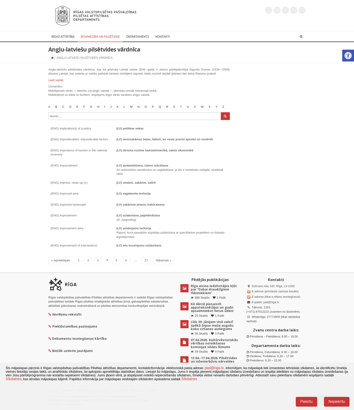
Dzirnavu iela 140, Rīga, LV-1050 (273, 286)
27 (146, 260)
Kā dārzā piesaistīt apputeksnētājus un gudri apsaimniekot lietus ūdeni (212, 307)
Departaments (137, 36)
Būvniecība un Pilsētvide (100, 36)
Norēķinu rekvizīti (65, 314)
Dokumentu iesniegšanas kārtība (79, 338)
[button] (348, 55)
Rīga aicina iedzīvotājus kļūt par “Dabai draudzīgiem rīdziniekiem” (214, 289)
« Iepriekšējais (60, 260)
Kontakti (162, 36)
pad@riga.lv (271, 302)
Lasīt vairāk (55, 80)
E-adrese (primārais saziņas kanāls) (275, 291)
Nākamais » (163, 260)
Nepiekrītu (336, 401)
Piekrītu (306, 401)
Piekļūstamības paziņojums (72, 326)
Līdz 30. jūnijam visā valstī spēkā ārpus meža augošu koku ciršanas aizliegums (212, 325)
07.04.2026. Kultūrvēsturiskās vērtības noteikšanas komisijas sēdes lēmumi (214, 343)
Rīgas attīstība (63, 36)
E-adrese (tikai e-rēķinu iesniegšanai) (275, 296)
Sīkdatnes (13, 379)
